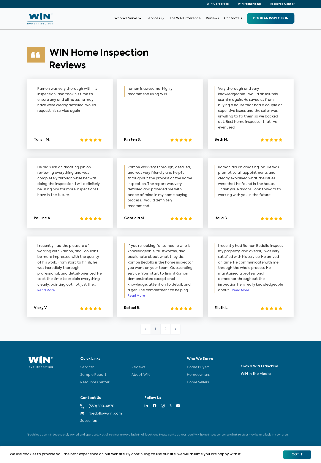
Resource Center (282, 4)
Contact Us (233, 18)
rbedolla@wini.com (101, 414)
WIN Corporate (218, 4)
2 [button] (165, 329)
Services (155, 18)
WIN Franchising (249, 4)
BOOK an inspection (270, 18)
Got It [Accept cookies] (297, 454)
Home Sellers (198, 382)
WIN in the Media (256, 374)
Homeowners (198, 375)
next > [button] (175, 329)
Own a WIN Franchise (259, 366)
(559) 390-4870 (97, 406)
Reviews (212, 18)
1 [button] (156, 329)
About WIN (140, 375)
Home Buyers (198, 367)
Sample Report (93, 375)
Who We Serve (127, 18)
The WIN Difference (185, 18)
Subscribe (88, 421)
